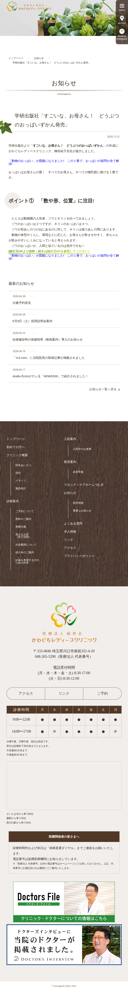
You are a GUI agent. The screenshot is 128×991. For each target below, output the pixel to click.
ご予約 (102, 693)
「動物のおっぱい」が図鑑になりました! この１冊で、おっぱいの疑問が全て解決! (64, 162)
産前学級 (78, 472)
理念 (18, 473)
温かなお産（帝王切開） (23, 535)
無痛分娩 (20, 526)
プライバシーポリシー (79, 556)
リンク (68, 539)
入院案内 (70, 439)
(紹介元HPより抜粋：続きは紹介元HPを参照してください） (50, 251)
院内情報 (78, 503)
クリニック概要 (17, 455)
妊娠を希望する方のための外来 (27, 561)
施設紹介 (20, 488)
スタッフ (20, 480)
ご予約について (24, 511)
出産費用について (26, 544)
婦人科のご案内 (24, 552)
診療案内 (13, 501)
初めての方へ (16, 447)
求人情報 (70, 531)
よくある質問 (73, 523)
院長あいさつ (23, 465)
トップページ (16, 439)
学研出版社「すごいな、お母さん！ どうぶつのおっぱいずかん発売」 (67, 120)
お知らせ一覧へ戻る (103, 389)
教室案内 (70, 461)
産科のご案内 (23, 519)
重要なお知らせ (82, 510)
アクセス (70, 547)
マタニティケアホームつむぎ (84, 484)
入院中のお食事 (82, 449)
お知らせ (70, 492)
